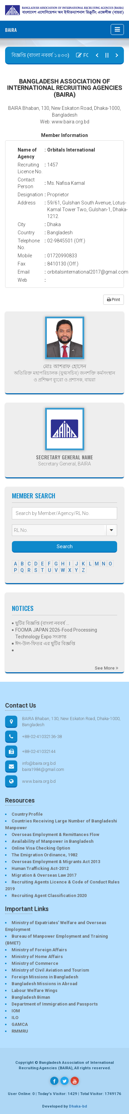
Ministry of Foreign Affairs (39, 949)
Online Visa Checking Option (41, 848)
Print (113, 299)
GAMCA (20, 1024)
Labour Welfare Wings (34, 990)
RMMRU (20, 1031)
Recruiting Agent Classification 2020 (49, 895)
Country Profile (27, 814)
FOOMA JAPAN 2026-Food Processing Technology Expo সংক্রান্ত (56, 633)
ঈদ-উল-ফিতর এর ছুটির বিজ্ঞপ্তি (45, 643)
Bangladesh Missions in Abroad (44, 983)
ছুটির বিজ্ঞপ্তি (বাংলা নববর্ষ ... (42, 623)
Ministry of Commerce (35, 963)
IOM (16, 1010)
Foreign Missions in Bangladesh (45, 976)
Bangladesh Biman (31, 997)
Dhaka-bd (78, 1106)
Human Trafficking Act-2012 (40, 868)
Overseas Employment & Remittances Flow (55, 834)
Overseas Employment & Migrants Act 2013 (56, 861)
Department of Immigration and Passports (55, 1004)
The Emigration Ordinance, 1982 (44, 854)
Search (65, 546)
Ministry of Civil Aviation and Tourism (50, 970)
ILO (15, 1017)
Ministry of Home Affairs (37, 956)
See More (106, 668)
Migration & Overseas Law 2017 (44, 875)
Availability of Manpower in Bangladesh (52, 841)
